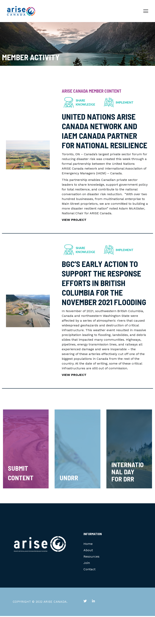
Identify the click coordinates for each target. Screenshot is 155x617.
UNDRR (69, 479)
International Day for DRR (127, 473)
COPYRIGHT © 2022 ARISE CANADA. (40, 602)
